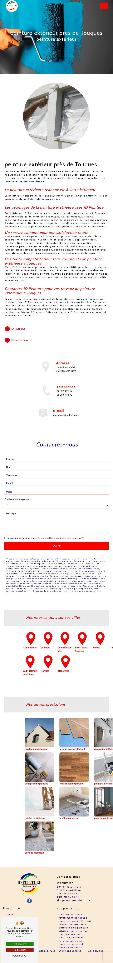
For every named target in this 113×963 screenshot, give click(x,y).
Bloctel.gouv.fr (23, 576)
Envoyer (56, 531)
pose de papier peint (72, 944)
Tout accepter (19, 944)
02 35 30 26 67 (64, 391)
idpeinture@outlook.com (73, 900)
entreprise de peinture (73, 927)
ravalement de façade (73, 917)
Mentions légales (70, 950)
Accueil (9, 914)
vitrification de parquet (74, 931)
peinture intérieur (70, 934)
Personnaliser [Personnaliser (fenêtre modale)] (19, 955)
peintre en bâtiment (72, 937)
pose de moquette (71, 947)
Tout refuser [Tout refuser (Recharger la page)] (19, 950)
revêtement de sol (71, 941)
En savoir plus (15, 328)
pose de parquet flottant (75, 921)
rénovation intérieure (72, 924)
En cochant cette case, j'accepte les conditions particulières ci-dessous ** (45, 523)
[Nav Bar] (104, 6)
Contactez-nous (16, 340)
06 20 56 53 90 (64, 394)
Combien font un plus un (17, 484)
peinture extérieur (70, 914)
